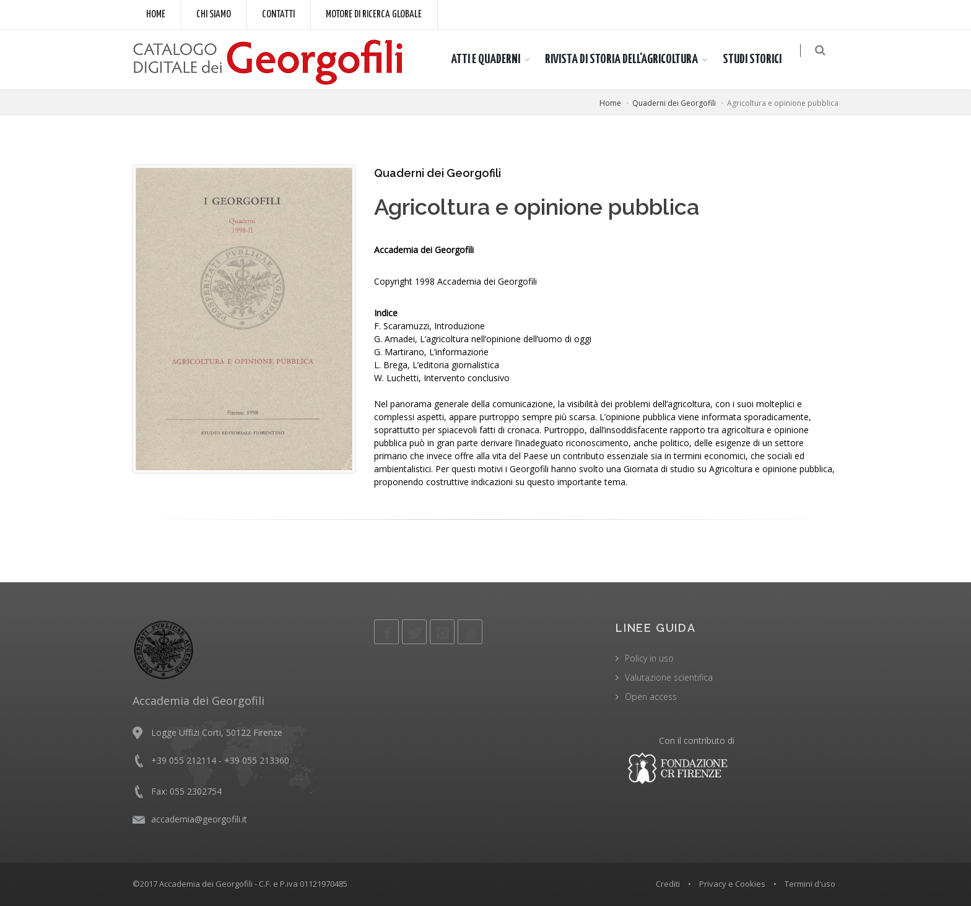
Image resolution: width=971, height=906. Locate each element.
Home (155, 14)
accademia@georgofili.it (199, 819)
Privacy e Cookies (732, 883)
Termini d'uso (810, 883)
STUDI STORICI (758, 59)
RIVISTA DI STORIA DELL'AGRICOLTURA (627, 59)
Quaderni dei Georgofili (674, 103)
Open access (651, 696)
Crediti (668, 883)
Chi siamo (213, 14)
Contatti (278, 14)
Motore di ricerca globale (374, 14)
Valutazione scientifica (669, 677)
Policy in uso (649, 658)
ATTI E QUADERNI (491, 59)
